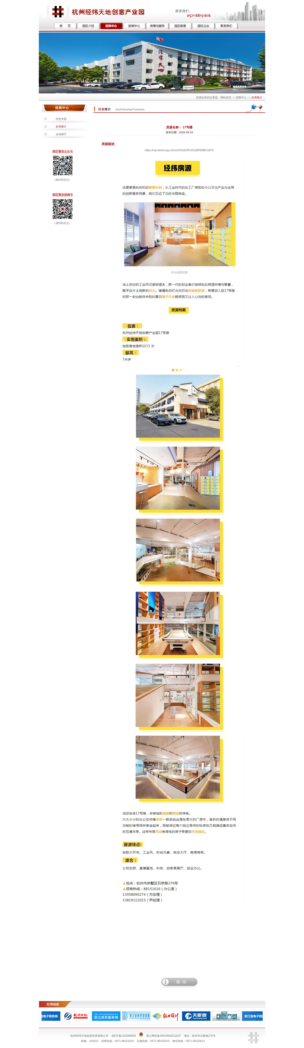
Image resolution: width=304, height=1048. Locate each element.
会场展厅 (61, 134)
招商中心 (241, 97)
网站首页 (225, 97)
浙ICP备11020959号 (123, 1035)
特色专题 (61, 118)
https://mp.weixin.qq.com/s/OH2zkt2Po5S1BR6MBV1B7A (179, 150)
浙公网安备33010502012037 (163, 1035)
